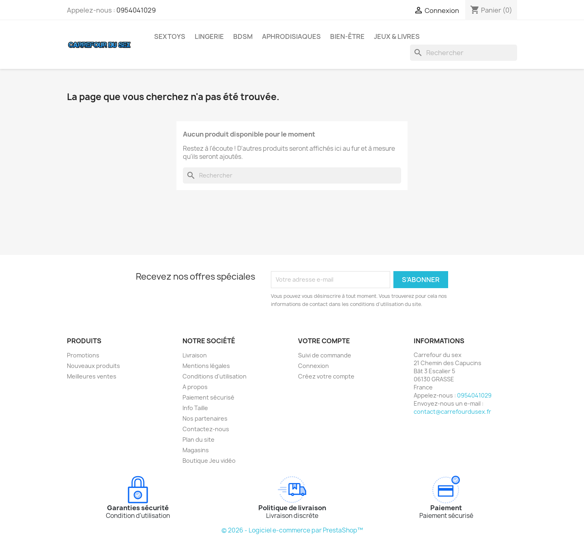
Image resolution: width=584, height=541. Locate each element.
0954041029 (136, 10)
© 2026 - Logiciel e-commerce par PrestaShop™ (292, 530)
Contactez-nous (205, 429)
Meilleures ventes (91, 376)
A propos (195, 387)
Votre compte (324, 340)
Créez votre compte (326, 376)
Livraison (194, 355)
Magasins (195, 450)
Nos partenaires (205, 418)
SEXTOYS (169, 36)
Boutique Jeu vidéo (209, 460)
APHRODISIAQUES (291, 36)
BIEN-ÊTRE (347, 36)
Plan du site (198, 439)
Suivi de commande (324, 355)
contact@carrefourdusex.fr (452, 411)
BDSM (243, 36)
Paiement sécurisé (208, 397)
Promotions (83, 355)
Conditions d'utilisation (214, 376)
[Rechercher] (463, 53)
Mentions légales (206, 366)
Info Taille (195, 408)
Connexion (313, 366)
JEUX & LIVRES (397, 36)
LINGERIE (209, 36)
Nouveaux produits (93, 366)
